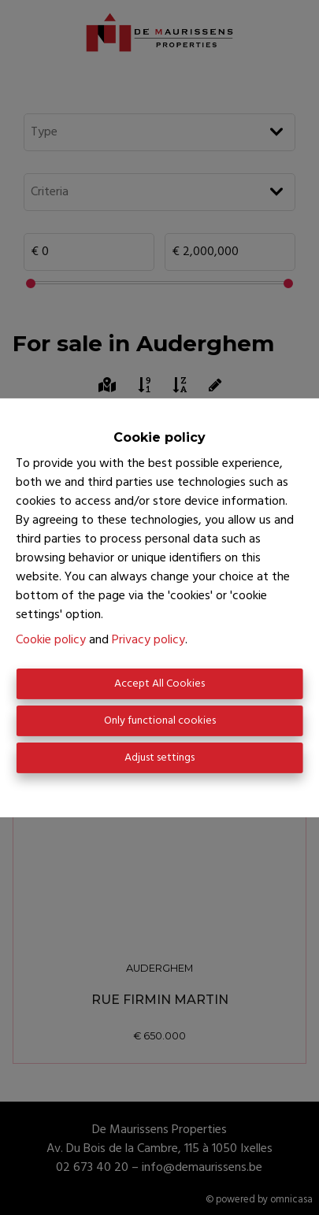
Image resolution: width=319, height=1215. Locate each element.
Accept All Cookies (159, 684)
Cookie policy (51, 640)
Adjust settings (159, 758)
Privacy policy (148, 640)
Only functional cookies (160, 721)
